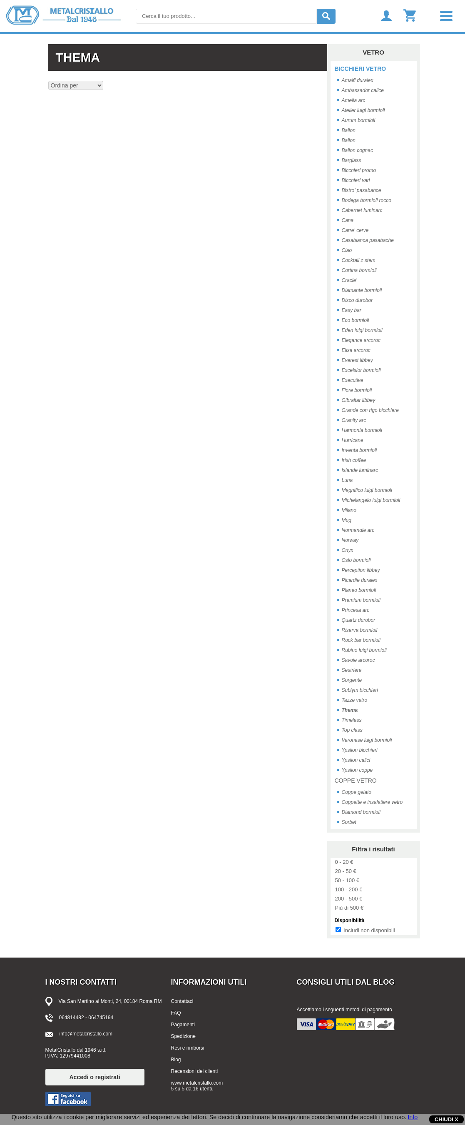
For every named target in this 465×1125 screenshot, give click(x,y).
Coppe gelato (356, 792)
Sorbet (349, 822)
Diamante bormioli (362, 290)
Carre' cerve (355, 230)
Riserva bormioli (360, 630)
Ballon (349, 130)
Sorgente (352, 680)
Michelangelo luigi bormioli (371, 500)
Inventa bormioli (359, 450)
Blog (176, 1060)
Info (413, 1117)
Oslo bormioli (356, 560)
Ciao (347, 250)
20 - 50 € (345, 871)
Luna (347, 480)
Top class (352, 730)
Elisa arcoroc (356, 350)
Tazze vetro (355, 700)
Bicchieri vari (356, 180)
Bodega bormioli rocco (366, 200)
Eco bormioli (355, 320)
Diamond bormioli (361, 812)
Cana (348, 220)
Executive (352, 380)
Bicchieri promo (359, 170)
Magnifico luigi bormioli (367, 490)
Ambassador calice (363, 90)
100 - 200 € (349, 889)
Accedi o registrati (95, 1077)
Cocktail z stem (358, 260)
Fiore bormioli (357, 390)
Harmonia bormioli (362, 430)
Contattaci (182, 1001)
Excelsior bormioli (361, 370)
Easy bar (351, 310)
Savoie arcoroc (358, 660)
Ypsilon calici (356, 760)
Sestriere (352, 670)
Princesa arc (356, 610)
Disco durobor (357, 300)
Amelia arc (354, 100)
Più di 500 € (349, 908)
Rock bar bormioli (361, 640)
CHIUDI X (446, 1119)
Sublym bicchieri (360, 690)
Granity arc (354, 420)
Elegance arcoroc (361, 340)
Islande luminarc (360, 470)
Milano (349, 510)
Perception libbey (361, 570)
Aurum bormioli (358, 120)
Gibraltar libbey (358, 400)
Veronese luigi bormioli (367, 740)
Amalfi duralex (357, 80)
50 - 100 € (347, 880)
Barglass (351, 160)
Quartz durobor (358, 620)
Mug (346, 520)
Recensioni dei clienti (194, 1071)
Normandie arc (358, 530)
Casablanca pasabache (368, 240)
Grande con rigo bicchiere (370, 410)
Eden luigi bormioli (362, 330)
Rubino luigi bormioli (364, 650)
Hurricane (352, 440)
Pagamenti (183, 1025)
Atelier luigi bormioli (363, 110)
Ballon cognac (357, 150)
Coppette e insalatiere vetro (372, 802)
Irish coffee (354, 460)
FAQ (176, 1013)
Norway (350, 540)
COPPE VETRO (356, 780)
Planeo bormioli (359, 590)
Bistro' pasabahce (361, 190)
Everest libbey (357, 360)
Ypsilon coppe (357, 770)
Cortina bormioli (359, 270)
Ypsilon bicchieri (360, 750)
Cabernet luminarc (362, 210)
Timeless (352, 720)
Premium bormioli (361, 600)
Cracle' (349, 280)
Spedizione (183, 1036)
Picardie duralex (360, 580)
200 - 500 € (349, 899)
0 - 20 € (344, 862)
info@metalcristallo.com (86, 1034)
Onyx (347, 550)
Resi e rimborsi (187, 1048)
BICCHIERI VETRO (360, 68)
